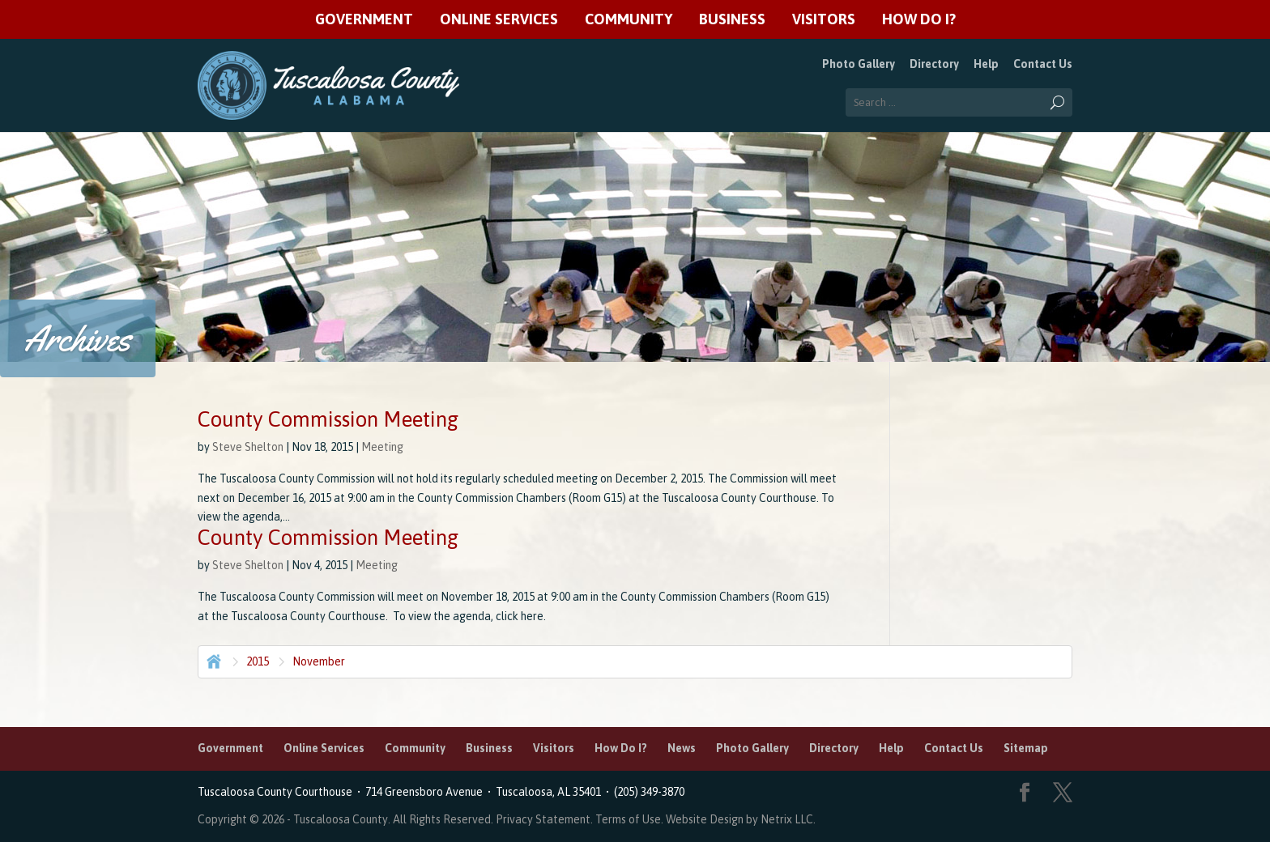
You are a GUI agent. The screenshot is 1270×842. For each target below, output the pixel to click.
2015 (257, 661)
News (681, 748)
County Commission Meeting (328, 419)
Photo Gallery (858, 63)
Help (986, 63)
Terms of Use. (630, 819)
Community (628, 20)
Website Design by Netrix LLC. (741, 819)
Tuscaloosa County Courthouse (277, 791)
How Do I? (919, 20)
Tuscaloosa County (340, 819)
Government (364, 20)
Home (212, 660)
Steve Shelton (247, 446)
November (318, 661)
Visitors (823, 20)
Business (732, 20)
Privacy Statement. (544, 819)
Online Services (499, 20)
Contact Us (1042, 63)
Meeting (382, 446)
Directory (934, 63)
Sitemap (1026, 748)
